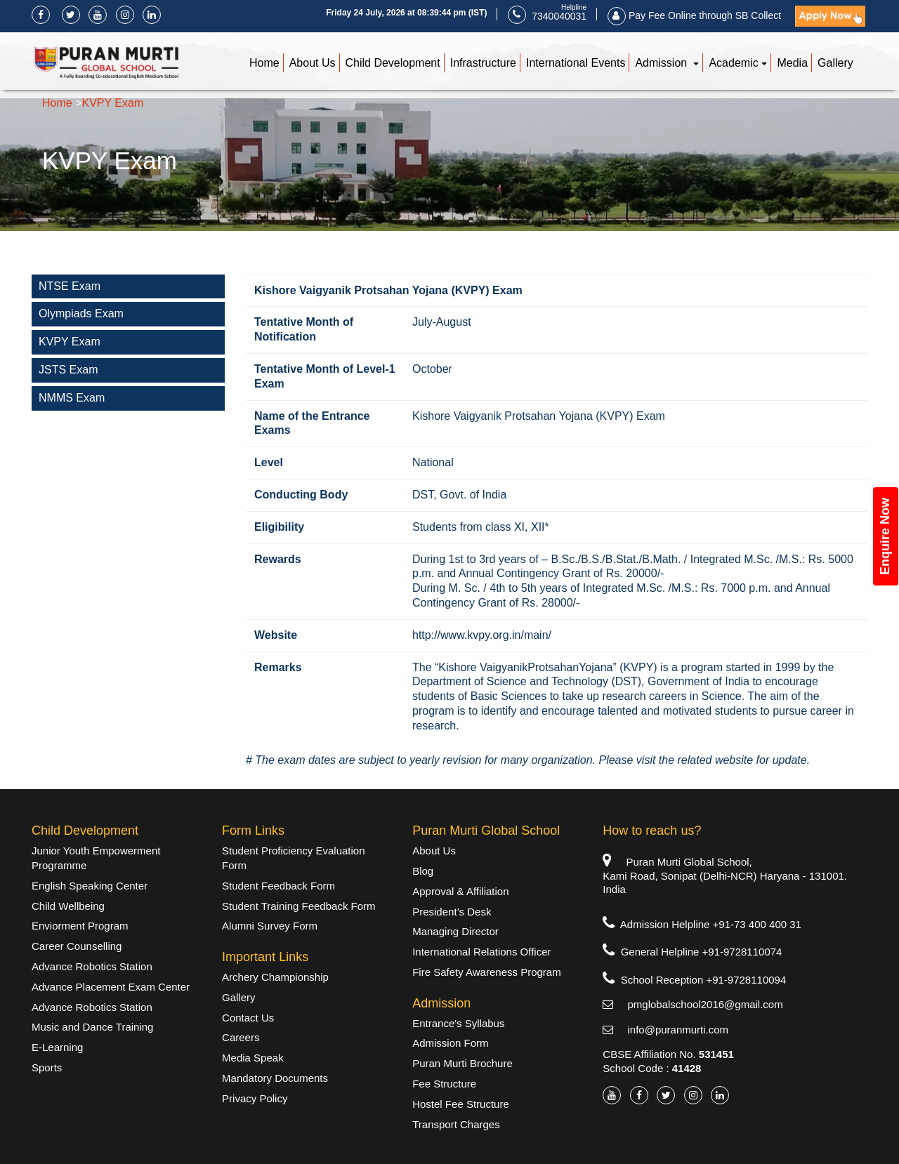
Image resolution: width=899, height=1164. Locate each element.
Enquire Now (885, 536)
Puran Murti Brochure (462, 1063)
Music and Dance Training (92, 1027)
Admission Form (450, 1043)
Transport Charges (456, 1124)
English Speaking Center (89, 886)
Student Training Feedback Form (298, 906)
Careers (240, 1037)
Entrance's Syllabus (458, 1023)
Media (792, 63)
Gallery (835, 63)
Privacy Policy (254, 1098)
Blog (422, 871)
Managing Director (455, 931)
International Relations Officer (481, 952)
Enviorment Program (80, 926)
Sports (47, 1067)
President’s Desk (451, 912)
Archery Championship (275, 977)
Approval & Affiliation (460, 891)
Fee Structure (444, 1084)
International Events (575, 63)
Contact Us (248, 1018)
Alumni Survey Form (269, 926)
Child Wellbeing (68, 906)
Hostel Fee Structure (460, 1104)
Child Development (393, 63)
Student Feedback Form (278, 886)
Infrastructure (483, 63)
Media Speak (253, 1058)
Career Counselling (77, 946)
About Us (312, 63)
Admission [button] (662, 63)
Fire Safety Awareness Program (486, 972)
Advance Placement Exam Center (111, 987)
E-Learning (57, 1047)
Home (264, 63)
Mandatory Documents (275, 1078)
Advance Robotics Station (92, 966)
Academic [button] (733, 63)
